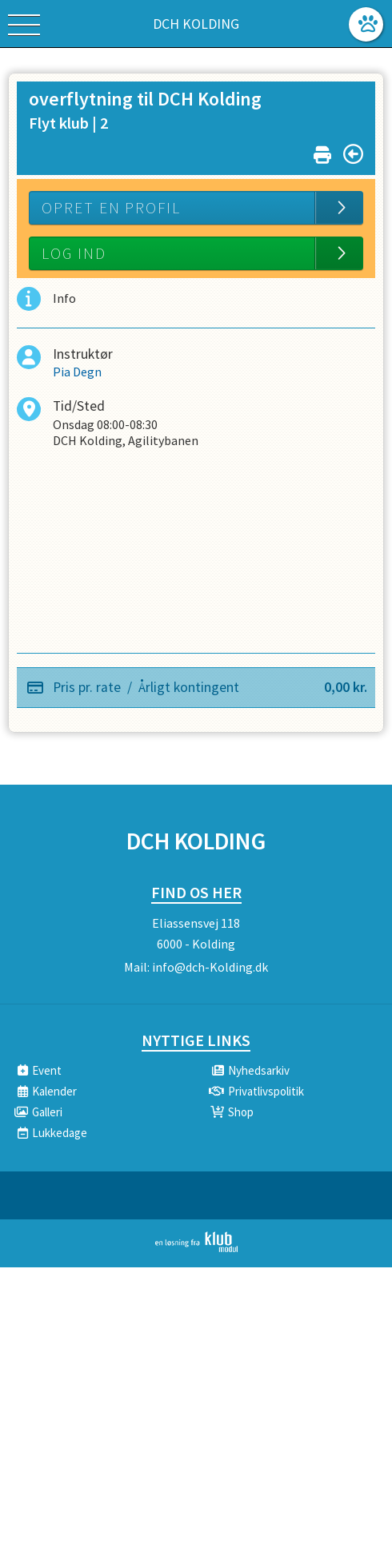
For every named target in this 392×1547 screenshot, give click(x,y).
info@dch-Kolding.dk (210, 967)
